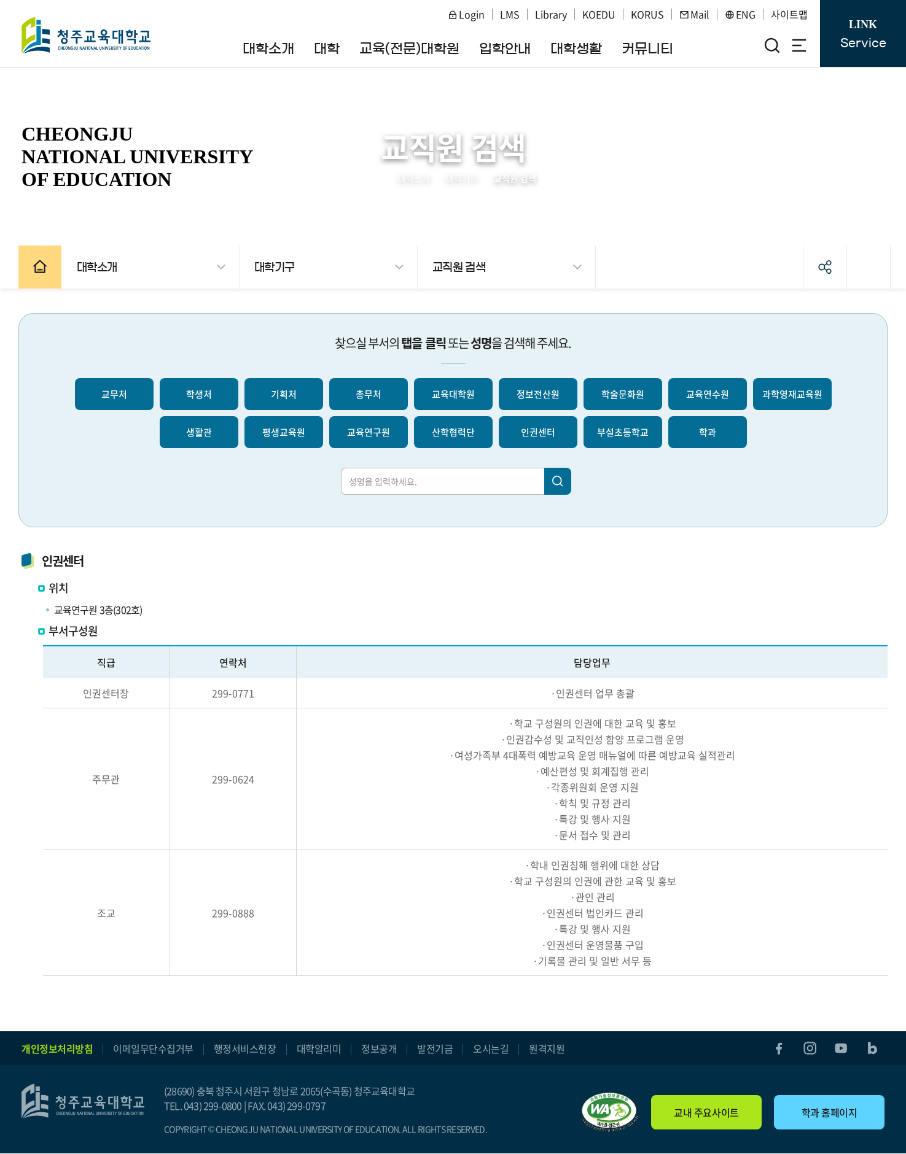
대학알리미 (319, 1048)
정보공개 (379, 1048)
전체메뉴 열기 (799, 45)
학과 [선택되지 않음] (707, 432)
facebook (776, 1048)
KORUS (647, 14)
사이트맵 (789, 14)
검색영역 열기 (772, 45)
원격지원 (546, 1048)
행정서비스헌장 (245, 1048)
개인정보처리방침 (57, 1048)
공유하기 (818, 267)
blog (872, 1048)
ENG (740, 14)
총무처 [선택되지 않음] (368, 394)
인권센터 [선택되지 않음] (538, 432)
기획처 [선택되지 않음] (284, 394)
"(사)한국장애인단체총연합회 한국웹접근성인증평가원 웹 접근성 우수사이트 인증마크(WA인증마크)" (610, 1113)
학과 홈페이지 (829, 1113)
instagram (808, 1048)
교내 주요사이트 (706, 1113)
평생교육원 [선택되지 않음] (283, 432)
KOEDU (598, 14)
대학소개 (414, 178)
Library (551, 14)
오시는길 (491, 1048)
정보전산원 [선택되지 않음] (538, 394)
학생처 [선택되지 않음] (199, 394)
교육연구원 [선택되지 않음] (368, 432)
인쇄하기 (862, 267)
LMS (510, 14)
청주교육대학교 (86, 35)
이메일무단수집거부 (153, 1048)
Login (466, 14)
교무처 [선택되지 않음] (114, 394)
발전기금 (435, 1048)
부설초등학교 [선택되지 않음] (623, 432)
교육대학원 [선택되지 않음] (453, 394)
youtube (840, 1048)
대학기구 (462, 178)
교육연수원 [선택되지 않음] (707, 394)
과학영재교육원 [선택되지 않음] (792, 394)
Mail (694, 14)
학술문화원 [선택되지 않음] (622, 394)
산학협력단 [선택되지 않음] (453, 432)
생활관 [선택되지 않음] (199, 432)
